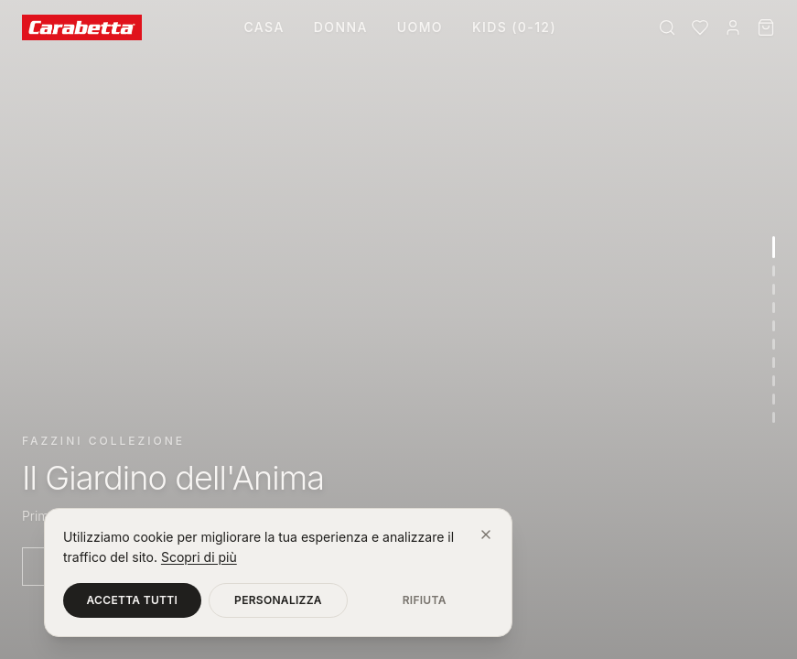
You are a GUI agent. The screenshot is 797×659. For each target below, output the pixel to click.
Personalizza (278, 600)
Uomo (420, 27)
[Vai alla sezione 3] (773, 289)
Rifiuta (425, 600)
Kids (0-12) (514, 27)
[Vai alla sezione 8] (773, 380)
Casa (263, 27)
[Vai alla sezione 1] (773, 247)
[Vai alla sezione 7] (773, 362)
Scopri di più (199, 557)
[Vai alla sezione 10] (773, 417)
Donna (341, 27)
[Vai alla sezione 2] (773, 270)
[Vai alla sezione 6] (773, 344)
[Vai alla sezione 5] (773, 325)
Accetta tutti (132, 600)
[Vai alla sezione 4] (773, 307)
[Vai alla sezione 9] (773, 399)
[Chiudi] (486, 534)
